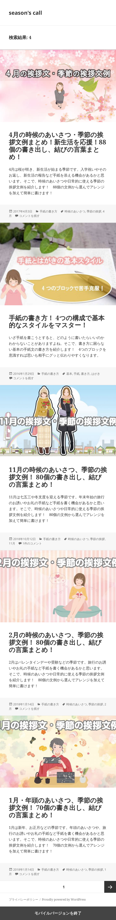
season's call (25, 12)
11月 (12, 543)
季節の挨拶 (94, 211)
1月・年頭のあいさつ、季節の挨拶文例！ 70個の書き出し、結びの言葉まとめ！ (56, 807)
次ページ (110, 887)
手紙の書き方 (48, 211)
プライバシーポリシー (23, 899)
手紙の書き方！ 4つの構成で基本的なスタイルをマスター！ (56, 321)
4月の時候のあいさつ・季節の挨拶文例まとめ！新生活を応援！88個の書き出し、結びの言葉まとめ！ (57, 145)
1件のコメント (32, 543)
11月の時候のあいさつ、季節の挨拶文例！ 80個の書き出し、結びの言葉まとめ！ (58, 477)
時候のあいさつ (75, 211)
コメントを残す (29, 216)
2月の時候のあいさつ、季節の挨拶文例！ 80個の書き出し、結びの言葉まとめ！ (56, 642)
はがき (95, 374)
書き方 (85, 374)
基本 (69, 374)
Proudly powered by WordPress (64, 899)
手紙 (77, 374)
